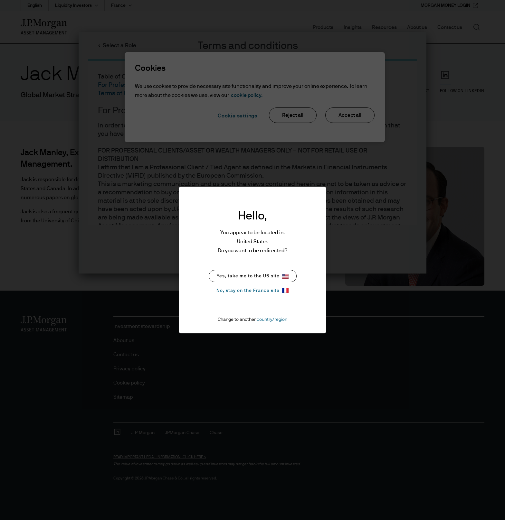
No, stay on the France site (252, 290)
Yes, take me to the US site (253, 276)
